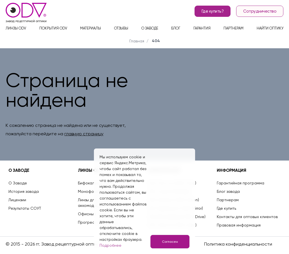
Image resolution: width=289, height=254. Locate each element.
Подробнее (110, 245)
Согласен (170, 242)
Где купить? (213, 11)
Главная (136, 41)
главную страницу (83, 133)
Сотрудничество (259, 11)
